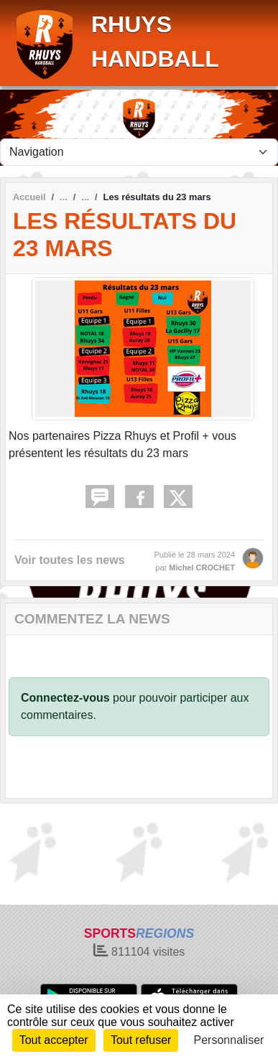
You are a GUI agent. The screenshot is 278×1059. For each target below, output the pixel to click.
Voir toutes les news (69, 560)
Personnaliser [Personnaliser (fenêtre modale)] (229, 1040)
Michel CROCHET (202, 567)
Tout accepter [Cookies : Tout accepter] (53, 1040)
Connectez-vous (65, 698)
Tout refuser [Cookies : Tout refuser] (141, 1040)
